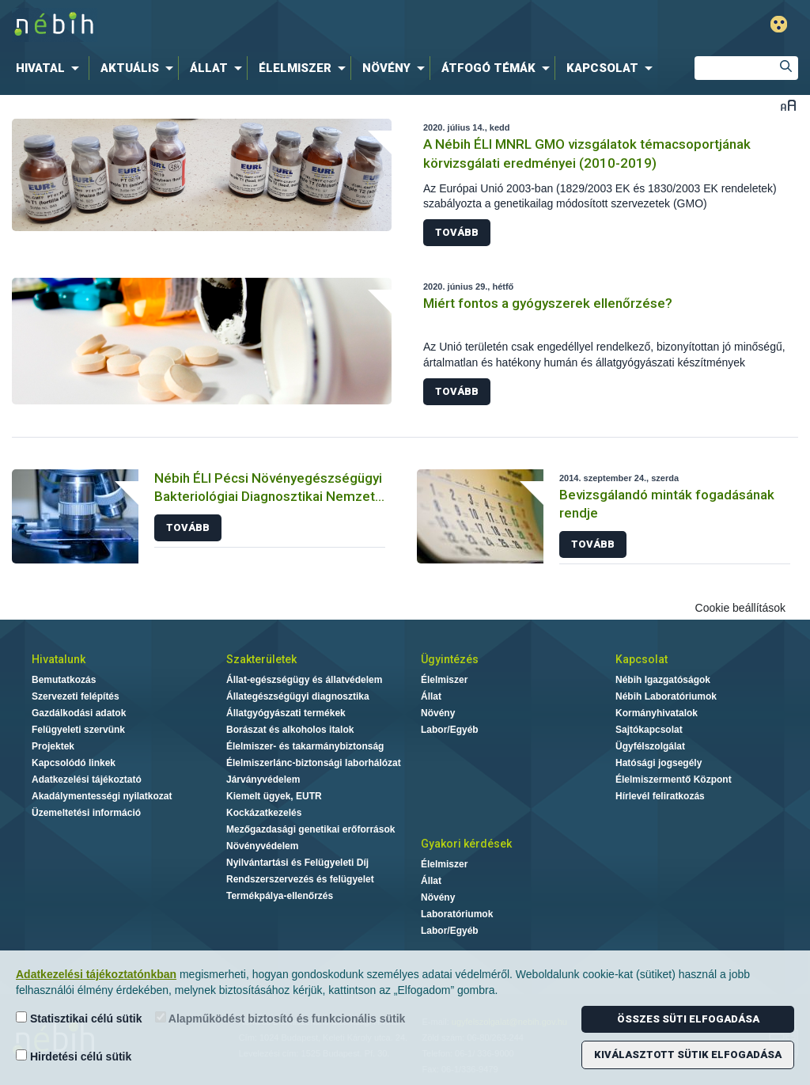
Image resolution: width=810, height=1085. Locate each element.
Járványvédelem (263, 779)
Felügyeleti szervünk (78, 729)
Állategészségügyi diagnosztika (297, 696)
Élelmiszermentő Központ (673, 779)
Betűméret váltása (788, 105)
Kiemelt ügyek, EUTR (274, 796)
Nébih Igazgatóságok (662, 679)
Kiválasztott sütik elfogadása (688, 1054)
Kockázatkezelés (263, 812)
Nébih (240, 25)
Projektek (53, 746)
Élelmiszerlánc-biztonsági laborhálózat (313, 762)
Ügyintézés (450, 659)
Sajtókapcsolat (649, 729)
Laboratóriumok (457, 914)
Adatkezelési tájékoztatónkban (96, 974)
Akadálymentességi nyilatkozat (102, 796)
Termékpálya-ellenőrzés (279, 895)
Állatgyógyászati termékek (286, 713)
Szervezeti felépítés (75, 696)
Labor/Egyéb (450, 729)
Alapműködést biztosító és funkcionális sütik (280, 1018)
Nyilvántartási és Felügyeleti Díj (297, 862)
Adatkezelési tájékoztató (87, 779)
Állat (431, 696)
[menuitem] (50, 68)
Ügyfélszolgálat (650, 746)
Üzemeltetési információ (86, 812)
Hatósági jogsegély (658, 762)
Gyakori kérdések (466, 843)
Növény (438, 713)
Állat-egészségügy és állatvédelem (304, 679)
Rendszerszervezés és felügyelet (300, 879)
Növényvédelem (262, 846)
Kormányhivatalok (656, 713)
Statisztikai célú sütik (79, 1018)
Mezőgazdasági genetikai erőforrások (310, 829)
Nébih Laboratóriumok (666, 696)
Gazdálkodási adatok (79, 713)
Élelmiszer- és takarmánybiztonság (305, 746)
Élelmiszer (444, 679)
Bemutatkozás (64, 679)
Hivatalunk (58, 659)
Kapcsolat (641, 659)
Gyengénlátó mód (778, 24)
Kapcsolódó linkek (73, 762)
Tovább (457, 232)
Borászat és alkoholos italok (290, 729)
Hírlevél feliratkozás (660, 796)
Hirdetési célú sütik (73, 1056)
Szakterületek (261, 659)
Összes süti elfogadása (688, 1019)
